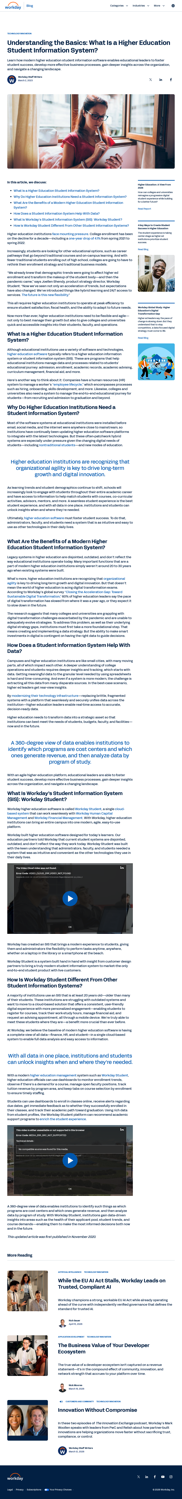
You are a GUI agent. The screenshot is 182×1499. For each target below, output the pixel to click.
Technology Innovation (19, 33)
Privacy (20, 1489)
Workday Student (88, 809)
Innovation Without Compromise (97, 1410)
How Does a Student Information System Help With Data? (57, 213)
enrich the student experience (63, 1119)
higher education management (53, 1075)
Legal (10, 1489)
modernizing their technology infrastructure (45, 696)
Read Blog (143, 249)
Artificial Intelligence (69, 1272)
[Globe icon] (173, 6)
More (160, 6)
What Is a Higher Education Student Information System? (56, 190)
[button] (150, 79)
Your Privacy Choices (58, 1489)
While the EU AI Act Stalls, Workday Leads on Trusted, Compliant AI (112, 1284)
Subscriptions (34, 1489)
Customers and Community (80, 1401)
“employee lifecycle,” (68, 384)
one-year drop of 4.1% (85, 238)
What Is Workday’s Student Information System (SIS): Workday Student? (68, 219)
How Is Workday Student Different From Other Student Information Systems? (71, 225)
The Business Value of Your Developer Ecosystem (104, 1348)
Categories (119, 6)
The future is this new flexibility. (45, 295)
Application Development (71, 1337)
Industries (141, 6)
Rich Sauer (74, 1320)
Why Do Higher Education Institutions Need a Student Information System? (70, 196)
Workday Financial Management (58, 818)
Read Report (144, 208)
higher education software (27, 354)
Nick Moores (75, 1385)
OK (70, 927)
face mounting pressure (70, 234)
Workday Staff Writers (30, 77)
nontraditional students (57, 445)
